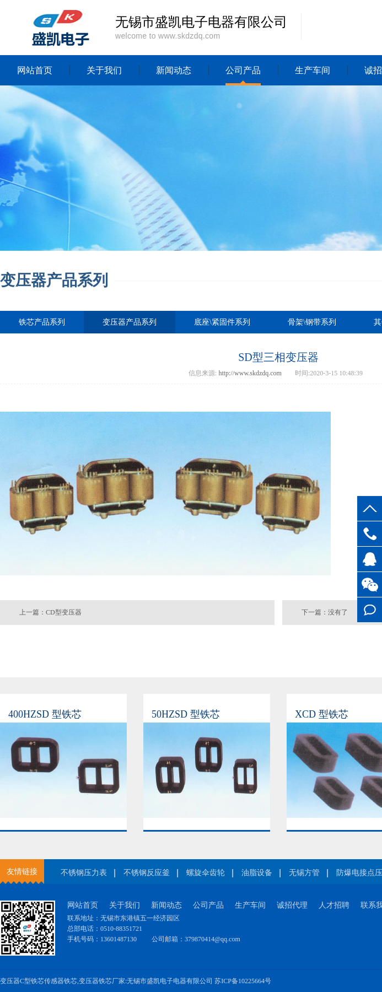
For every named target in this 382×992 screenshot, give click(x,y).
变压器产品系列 (130, 325)
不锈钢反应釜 (146, 873)
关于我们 (104, 70)
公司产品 (243, 70)
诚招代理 (292, 905)
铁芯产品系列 (42, 322)
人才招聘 (334, 905)
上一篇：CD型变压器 (50, 612)
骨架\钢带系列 (312, 322)
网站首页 (34, 70)
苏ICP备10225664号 (242, 981)
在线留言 (369, 609)
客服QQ (369, 559)
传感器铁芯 (60, 981)
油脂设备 (256, 873)
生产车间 (312, 70)
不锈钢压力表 (84, 873)
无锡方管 (304, 873)
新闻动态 (173, 70)
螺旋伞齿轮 (205, 873)
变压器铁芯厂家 (102, 981)
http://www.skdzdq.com (250, 373)
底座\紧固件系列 (222, 322)
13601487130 (369, 533)
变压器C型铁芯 (22, 981)
